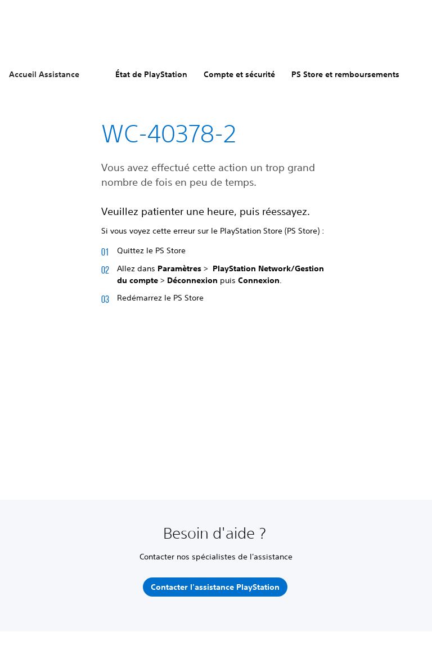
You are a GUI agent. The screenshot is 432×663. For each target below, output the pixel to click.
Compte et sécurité (239, 74)
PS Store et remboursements (345, 74)
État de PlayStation (151, 74)
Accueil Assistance (44, 74)
